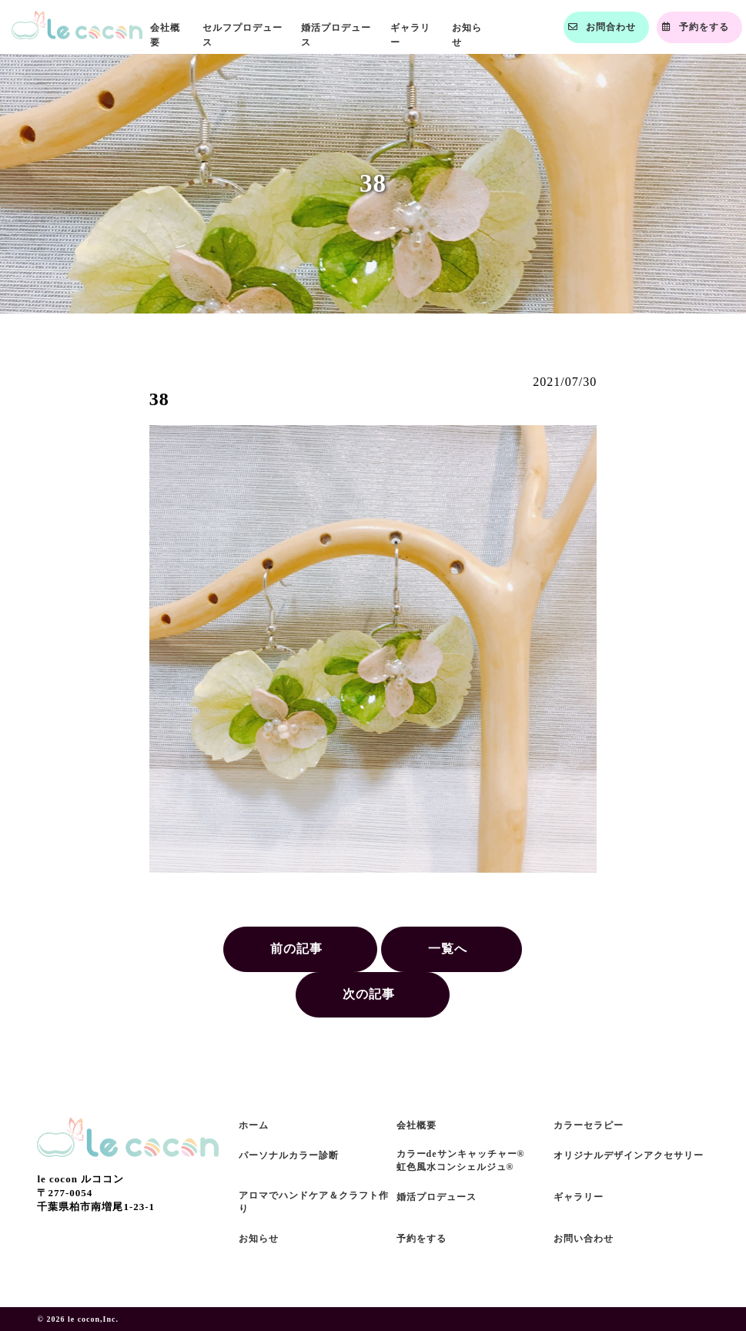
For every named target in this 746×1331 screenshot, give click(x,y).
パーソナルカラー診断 (289, 1155)
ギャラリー (579, 1197)
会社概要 (416, 1125)
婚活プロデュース (436, 1197)
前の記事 (296, 948)
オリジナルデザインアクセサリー (629, 1155)
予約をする (421, 1238)
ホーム (254, 1125)
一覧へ (447, 948)
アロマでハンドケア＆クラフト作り (314, 1202)
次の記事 (369, 994)
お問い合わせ (584, 1238)
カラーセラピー (589, 1125)
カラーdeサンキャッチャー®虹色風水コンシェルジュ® (460, 1160)
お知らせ (259, 1238)
